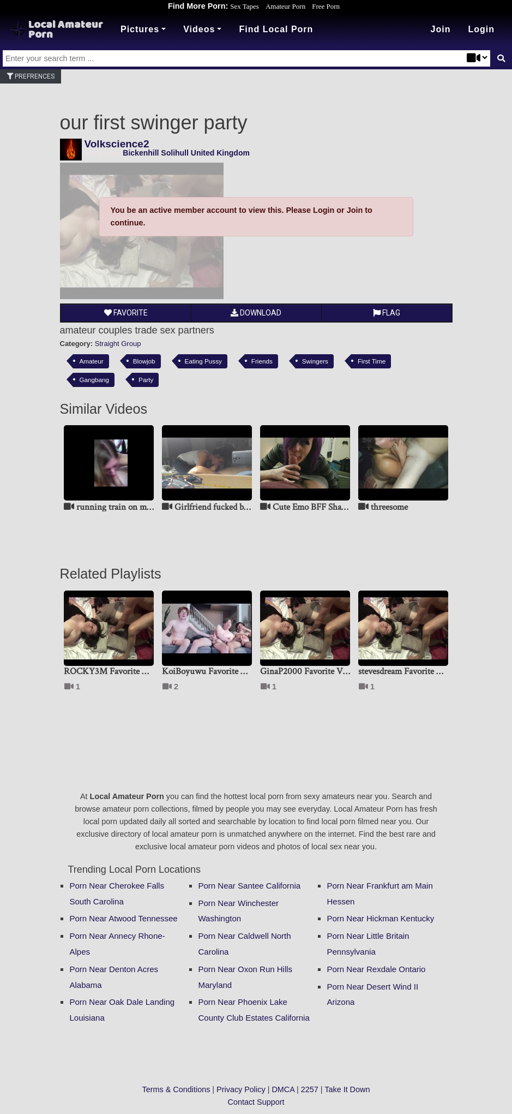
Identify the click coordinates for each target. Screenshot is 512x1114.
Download (256, 312)
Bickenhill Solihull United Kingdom (186, 152)
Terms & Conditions (176, 1089)
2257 (309, 1089)
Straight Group (118, 343)
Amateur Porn (285, 6)
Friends (262, 361)
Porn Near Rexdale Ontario (376, 969)
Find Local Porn (276, 29)
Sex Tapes (244, 6)
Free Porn (326, 6)
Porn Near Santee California (249, 885)
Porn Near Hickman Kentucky (381, 918)
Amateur (92, 361)
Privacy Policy (241, 1089)
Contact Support (256, 1102)
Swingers (315, 361)
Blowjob (144, 361)
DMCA (283, 1089)
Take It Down (347, 1089)
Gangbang (95, 379)
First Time (371, 361)
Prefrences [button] (31, 76)
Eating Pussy (203, 361)
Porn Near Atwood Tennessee (124, 918)
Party (145, 379)
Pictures (140, 29)
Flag (386, 312)
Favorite (126, 312)
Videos (199, 29)
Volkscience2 (117, 144)
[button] (481, 29)
